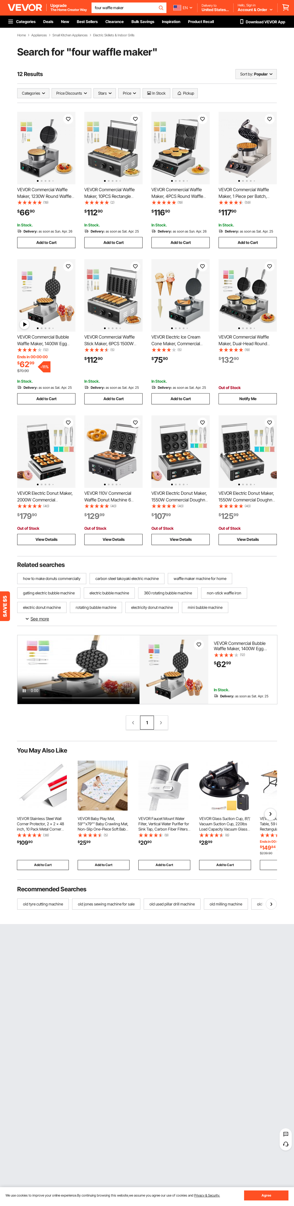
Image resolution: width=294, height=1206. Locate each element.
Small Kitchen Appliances (70, 35)
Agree (266, 1195)
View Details (46, 539)
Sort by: (246, 74)
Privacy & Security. (207, 1195)
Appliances (39, 35)
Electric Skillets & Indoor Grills (114, 35)
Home (21, 35)
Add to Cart (46, 242)
